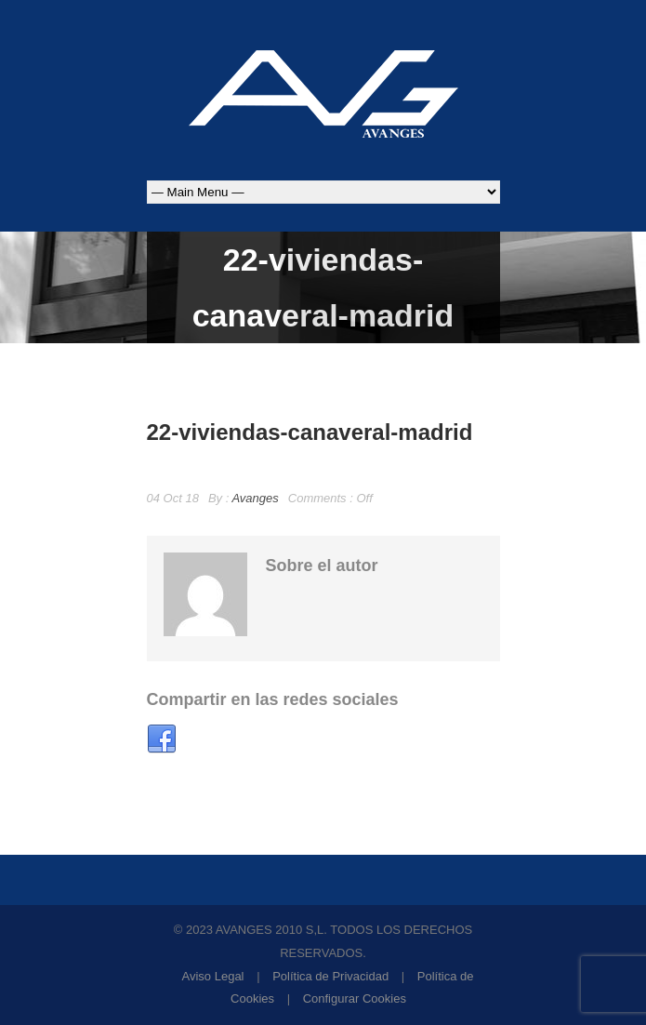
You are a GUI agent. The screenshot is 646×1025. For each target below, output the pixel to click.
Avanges (254, 498)
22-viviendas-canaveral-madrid (310, 432)
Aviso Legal (213, 976)
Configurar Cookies (354, 998)
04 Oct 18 (173, 498)
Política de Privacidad (330, 976)
